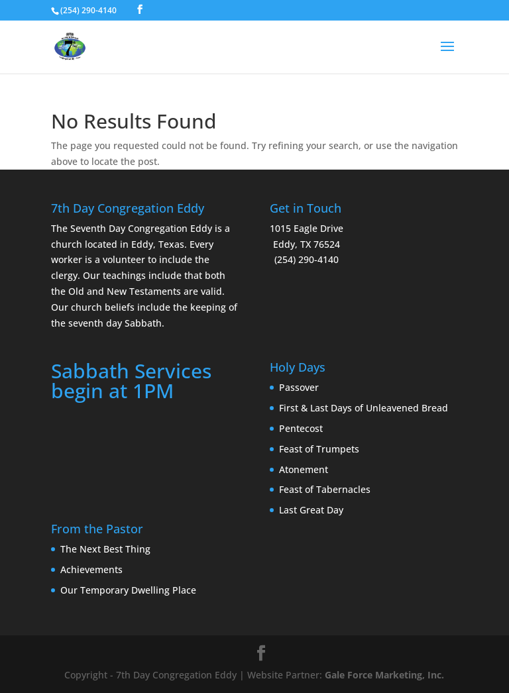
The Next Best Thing (105, 549)
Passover (299, 387)
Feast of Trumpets (319, 449)
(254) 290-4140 (88, 10)
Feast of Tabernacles (324, 489)
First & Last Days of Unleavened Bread (363, 407)
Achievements (91, 569)
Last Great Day (311, 510)
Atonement (303, 469)
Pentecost (301, 428)
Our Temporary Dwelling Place (128, 590)
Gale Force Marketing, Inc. (384, 674)
